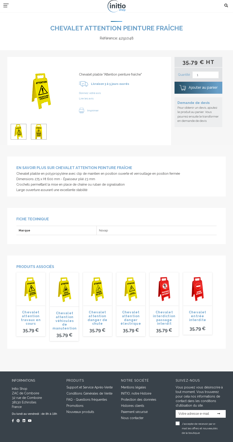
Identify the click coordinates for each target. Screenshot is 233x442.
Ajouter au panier (198, 88)
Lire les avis (86, 98)
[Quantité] (205, 75)
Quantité (184, 74)
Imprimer (89, 110)
